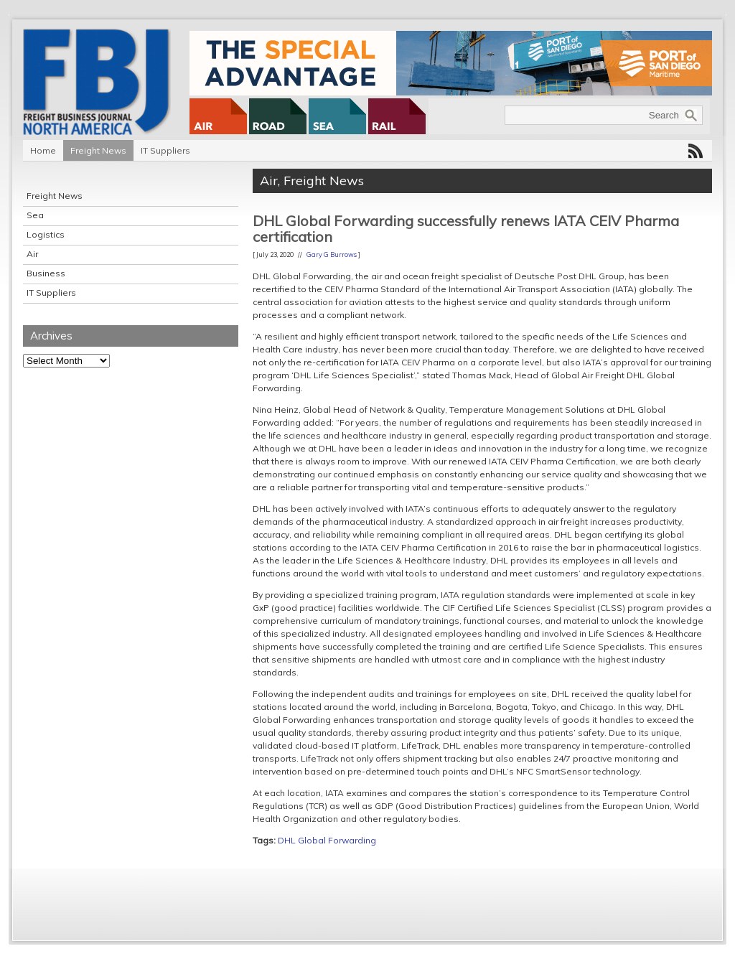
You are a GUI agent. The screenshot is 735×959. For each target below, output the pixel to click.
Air (32, 253)
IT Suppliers (165, 150)
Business (46, 273)
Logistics (46, 234)
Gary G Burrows (331, 254)
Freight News (98, 150)
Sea (35, 215)
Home (43, 150)
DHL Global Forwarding (327, 840)
